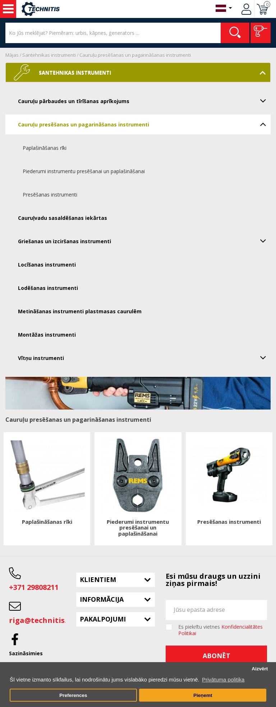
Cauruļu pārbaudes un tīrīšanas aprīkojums (144, 100)
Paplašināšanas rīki (44, 147)
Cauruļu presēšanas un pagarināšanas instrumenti (135, 55)
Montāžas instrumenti (47, 334)
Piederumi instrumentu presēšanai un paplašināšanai (84, 171)
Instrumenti (8, 9)
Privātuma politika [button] (223, 679)
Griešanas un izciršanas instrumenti (144, 240)
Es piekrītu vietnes (220, 630)
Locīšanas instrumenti (47, 264)
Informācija (102, 599)
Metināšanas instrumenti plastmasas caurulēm (80, 311)
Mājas (12, 55)
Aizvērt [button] (260, 668)
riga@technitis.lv (41, 620)
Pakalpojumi (103, 619)
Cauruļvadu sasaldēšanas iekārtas (62, 217)
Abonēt (216, 655)
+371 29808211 (34, 587)
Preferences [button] (73, 695)
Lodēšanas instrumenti (48, 288)
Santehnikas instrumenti (49, 55)
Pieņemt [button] (202, 695)
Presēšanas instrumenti (50, 194)
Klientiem (98, 579)
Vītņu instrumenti (144, 357)
